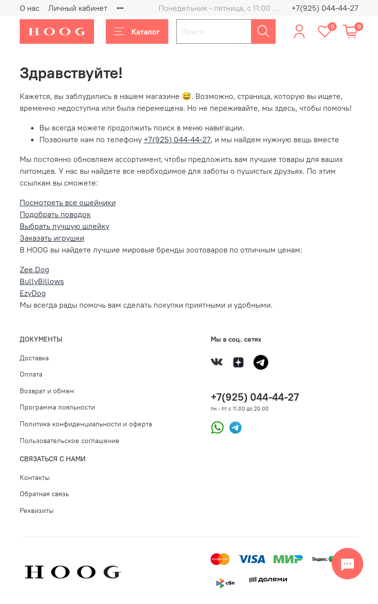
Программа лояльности (57, 407)
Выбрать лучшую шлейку (64, 226)
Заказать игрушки (52, 238)
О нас (29, 8)
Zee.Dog (34, 269)
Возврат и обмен (47, 390)
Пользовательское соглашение (70, 440)
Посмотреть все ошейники (68, 202)
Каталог (137, 31)
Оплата (31, 374)
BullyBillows (42, 281)
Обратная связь (44, 493)
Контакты (35, 477)
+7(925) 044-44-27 (324, 8)
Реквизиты (37, 510)
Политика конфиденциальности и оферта (86, 423)
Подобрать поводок (55, 214)
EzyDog (33, 293)
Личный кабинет (77, 8)
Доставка (34, 357)
